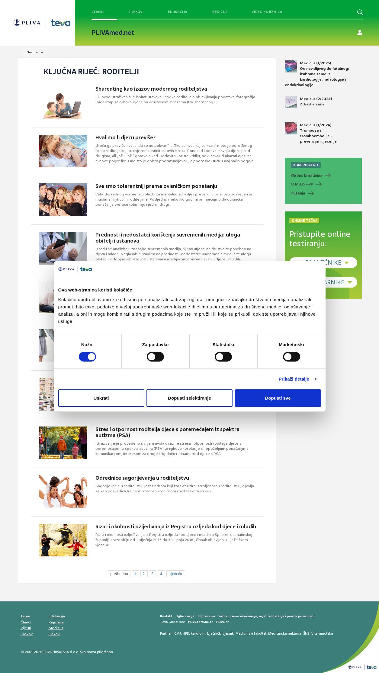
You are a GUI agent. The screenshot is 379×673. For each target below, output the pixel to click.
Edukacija (177, 12)
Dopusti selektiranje (189, 398)
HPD (186, 633)
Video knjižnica (267, 12)
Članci (98, 12)
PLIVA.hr (222, 622)
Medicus (219, 12)
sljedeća (175, 574)
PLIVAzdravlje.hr (200, 622)
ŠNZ (306, 633)
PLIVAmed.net (113, 33)
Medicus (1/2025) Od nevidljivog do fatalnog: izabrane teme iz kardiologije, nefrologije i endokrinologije (317, 74)
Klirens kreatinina (306, 175)
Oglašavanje (184, 616)
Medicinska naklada (284, 633)
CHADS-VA (302, 184)
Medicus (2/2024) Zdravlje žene (308, 102)
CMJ (177, 633)
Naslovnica (35, 52)
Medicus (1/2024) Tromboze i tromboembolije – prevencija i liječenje (311, 133)
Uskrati (101, 398)
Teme (26, 616)
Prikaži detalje (294, 379)
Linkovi (54, 634)
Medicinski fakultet (251, 633)
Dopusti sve (278, 398)
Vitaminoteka (322, 633)
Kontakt (166, 616)
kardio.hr (198, 633)
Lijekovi (136, 12)
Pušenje (298, 193)
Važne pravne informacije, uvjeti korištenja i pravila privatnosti (266, 616)
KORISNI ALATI (305, 165)
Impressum (206, 616)
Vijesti (26, 628)
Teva (164, 622)
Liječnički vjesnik (220, 633)
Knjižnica (56, 622)
